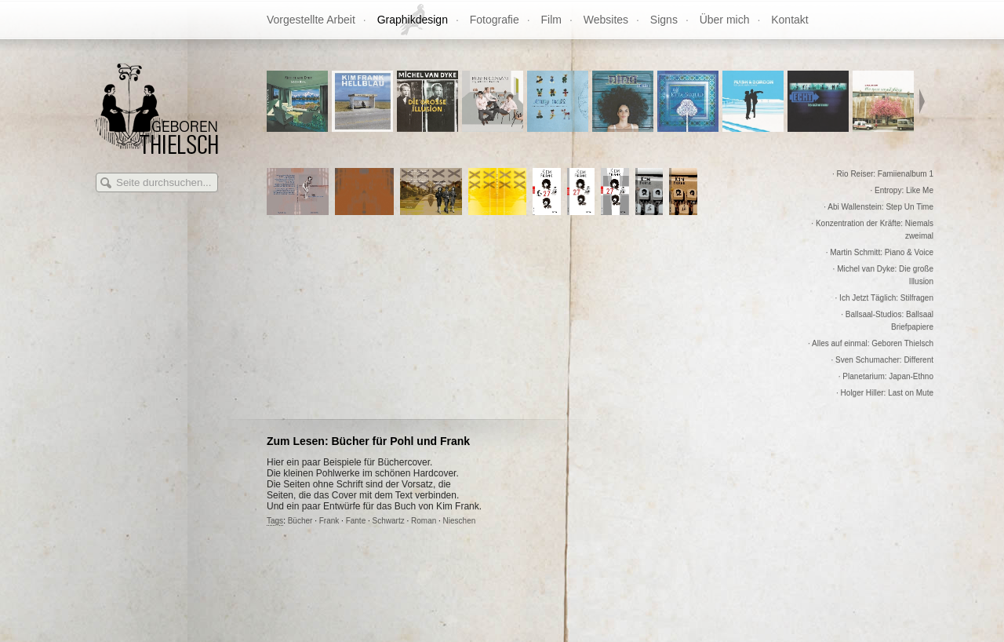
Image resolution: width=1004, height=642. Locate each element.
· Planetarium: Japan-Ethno (885, 376)
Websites (606, 19)
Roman (423, 520)
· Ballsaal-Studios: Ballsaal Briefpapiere (887, 320)
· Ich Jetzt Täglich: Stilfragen (884, 298)
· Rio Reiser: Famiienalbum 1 (882, 174)
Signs (664, 19)
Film (551, 19)
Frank (329, 520)
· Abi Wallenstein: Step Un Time (878, 206)
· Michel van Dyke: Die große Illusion (883, 275)
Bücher (300, 520)
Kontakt (789, 19)
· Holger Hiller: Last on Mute (884, 392)
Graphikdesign (412, 19)
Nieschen (459, 520)
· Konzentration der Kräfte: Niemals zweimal (872, 229)
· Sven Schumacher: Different (882, 360)
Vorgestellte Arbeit (311, 19)
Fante (356, 520)
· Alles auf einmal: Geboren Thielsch (870, 343)
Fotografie (494, 19)
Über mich (725, 19)
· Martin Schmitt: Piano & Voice (879, 252)
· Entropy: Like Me (901, 190)
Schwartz (389, 520)
